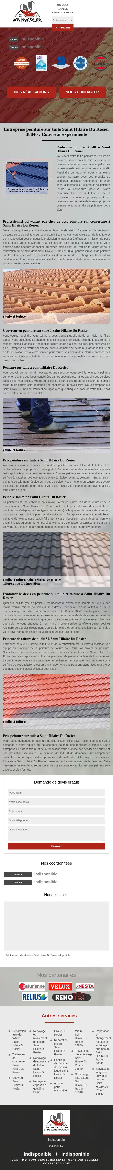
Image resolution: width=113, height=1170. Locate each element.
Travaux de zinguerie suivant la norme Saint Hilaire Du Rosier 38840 (103, 1081)
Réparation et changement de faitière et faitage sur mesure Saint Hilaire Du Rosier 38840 (103, 1047)
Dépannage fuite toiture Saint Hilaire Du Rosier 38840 (82, 1083)
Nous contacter (82, 92)
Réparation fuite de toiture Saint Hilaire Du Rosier (19, 1039)
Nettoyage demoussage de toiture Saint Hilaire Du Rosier (40, 1066)
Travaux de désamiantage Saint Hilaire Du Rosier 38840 (82, 1059)
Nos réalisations (31, 92)
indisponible (32, 39)
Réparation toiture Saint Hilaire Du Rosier (61, 1047)
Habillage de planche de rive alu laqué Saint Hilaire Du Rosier (61, 1068)
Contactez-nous (57, 1163)
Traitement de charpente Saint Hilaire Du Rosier (18, 1063)
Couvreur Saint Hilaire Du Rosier (18, 1083)
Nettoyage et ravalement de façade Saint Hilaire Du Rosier (40, 1041)
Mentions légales (83, 1159)
